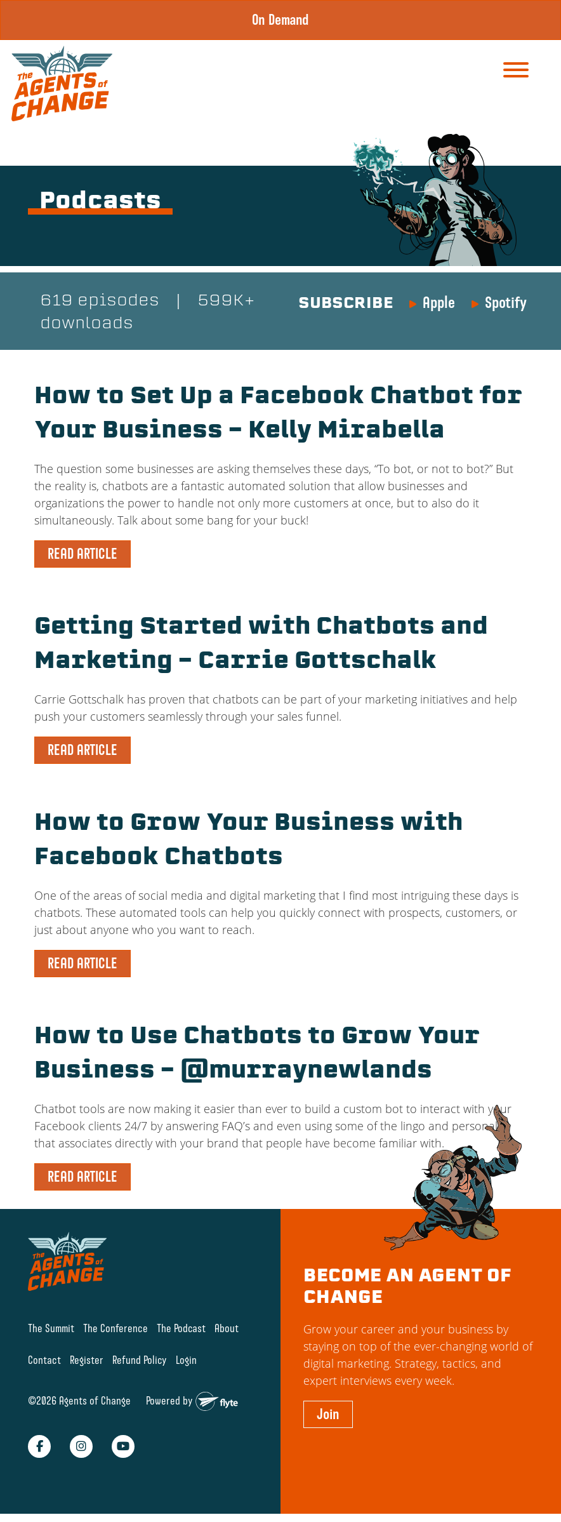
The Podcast (181, 1328)
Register (86, 1360)
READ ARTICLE (82, 553)
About (226, 1328)
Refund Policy (139, 1360)
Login (186, 1360)
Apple (439, 302)
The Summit (51, 1328)
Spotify (506, 302)
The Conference (115, 1328)
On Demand (280, 19)
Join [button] (328, 1414)
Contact (44, 1360)
